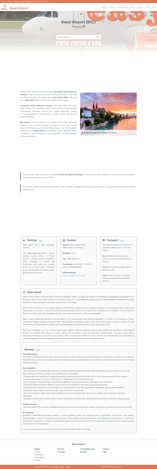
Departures (39, 455)
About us (67, 467)
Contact (62, 467)
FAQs (153, 7)
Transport (140, 7)
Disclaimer (55, 467)
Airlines (37, 460)
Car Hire (147, 7)
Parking (132, 7)
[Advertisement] (78, 74)
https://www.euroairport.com (74, 275)
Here (25, 429)
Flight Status (39, 457)
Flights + (104, 7)
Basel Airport (19, 8)
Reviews (112, 7)
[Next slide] (134, 114)
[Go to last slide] (82, 114)
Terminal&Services (122, 7)
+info (40, 241)
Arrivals (37, 452)
